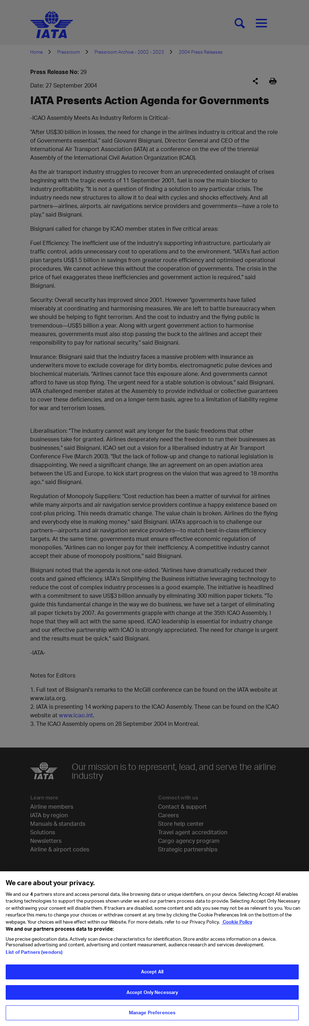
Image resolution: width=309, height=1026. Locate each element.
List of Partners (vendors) (34, 958)
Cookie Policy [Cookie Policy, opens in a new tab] (237, 928)
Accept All (152, 977)
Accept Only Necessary (152, 998)
